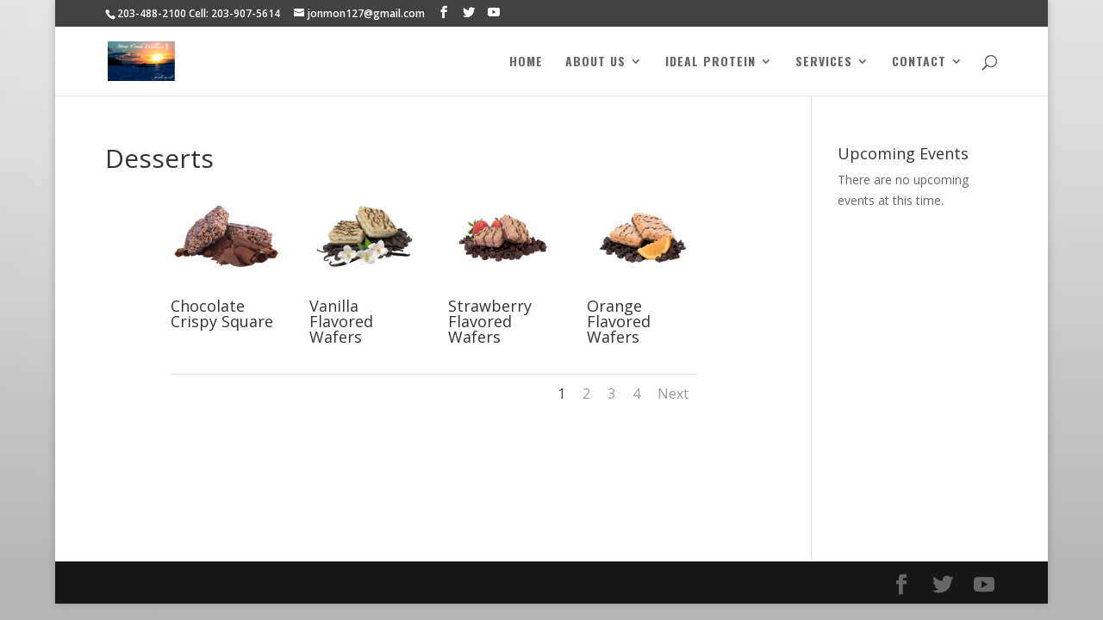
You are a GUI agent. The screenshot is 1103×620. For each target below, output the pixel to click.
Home (526, 62)
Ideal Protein (710, 62)
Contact (919, 62)
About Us (595, 62)
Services (823, 62)
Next (673, 393)
